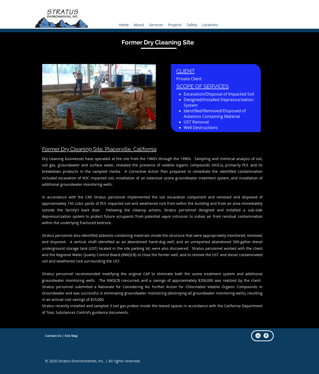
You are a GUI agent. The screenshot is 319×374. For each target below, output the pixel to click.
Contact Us (53, 336)
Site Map (71, 336)
